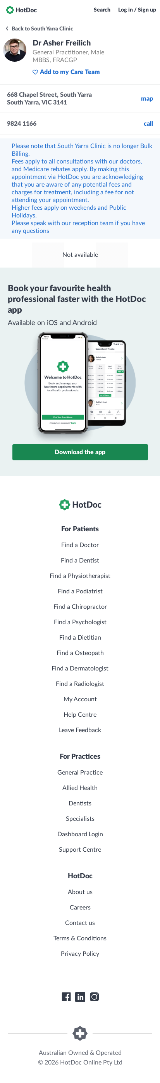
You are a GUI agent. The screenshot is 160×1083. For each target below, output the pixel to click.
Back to (39, 29)
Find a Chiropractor (80, 607)
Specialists (80, 819)
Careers (80, 907)
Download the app (80, 452)
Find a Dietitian (80, 638)
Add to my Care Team (66, 72)
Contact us (80, 923)
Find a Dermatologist (80, 668)
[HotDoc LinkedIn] (80, 997)
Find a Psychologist (80, 622)
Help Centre (80, 715)
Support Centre (80, 850)
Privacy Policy (80, 954)
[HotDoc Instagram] (94, 997)
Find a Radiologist (80, 684)
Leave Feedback (80, 730)
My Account (80, 699)
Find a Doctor (80, 545)
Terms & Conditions (80, 938)
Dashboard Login (80, 834)
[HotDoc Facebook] (66, 997)
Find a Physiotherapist (80, 576)
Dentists (80, 803)
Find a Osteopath (80, 653)
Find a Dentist (80, 561)
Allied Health (80, 788)
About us (80, 892)
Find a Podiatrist (80, 591)
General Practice (80, 773)
